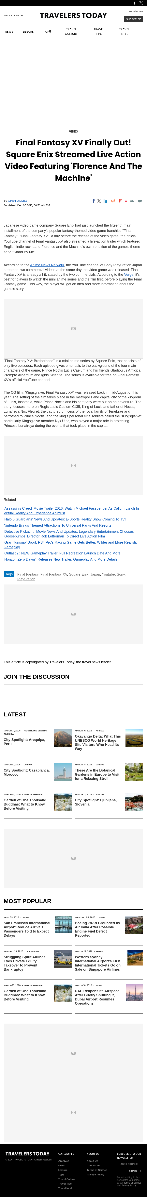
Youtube (108, 574)
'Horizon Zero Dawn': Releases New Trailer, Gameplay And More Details (60, 559)
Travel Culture (67, 1179)
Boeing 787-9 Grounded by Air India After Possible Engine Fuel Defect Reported (97, 929)
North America (33, 794)
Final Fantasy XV (53, 574)
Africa (100, 730)
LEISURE (28, 31)
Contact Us (93, 1165)
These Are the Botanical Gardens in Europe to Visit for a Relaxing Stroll (97, 774)
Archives (63, 1160)
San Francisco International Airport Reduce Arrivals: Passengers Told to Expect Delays (27, 929)
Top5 (61, 1174)
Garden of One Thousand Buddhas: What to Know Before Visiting (25, 804)
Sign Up (133, 1171)
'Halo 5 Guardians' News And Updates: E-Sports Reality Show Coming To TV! (65, 519)
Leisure (62, 1170)
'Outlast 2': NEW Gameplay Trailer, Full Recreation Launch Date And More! (63, 553)
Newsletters (135, 11)
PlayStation (26, 579)
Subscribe (133, 19)
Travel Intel (65, 1188)
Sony (121, 574)
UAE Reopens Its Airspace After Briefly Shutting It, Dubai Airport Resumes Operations (97, 997)
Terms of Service (97, 1170)
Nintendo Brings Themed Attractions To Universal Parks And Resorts (57, 525)
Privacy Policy (95, 1174)
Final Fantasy (27, 574)
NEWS (9, 31)
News (26, 917)
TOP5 (47, 31)
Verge (128, 275)
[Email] (132, 200)
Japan (95, 574)
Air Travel (33, 951)
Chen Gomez (17, 201)
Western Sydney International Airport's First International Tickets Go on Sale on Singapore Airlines (98, 963)
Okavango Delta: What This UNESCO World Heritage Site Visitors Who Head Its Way (98, 742)
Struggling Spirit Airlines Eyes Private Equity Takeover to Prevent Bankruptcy (24, 963)
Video (73, 131)
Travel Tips (65, 1183)
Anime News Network (47, 265)
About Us (92, 1160)
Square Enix (78, 574)
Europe (100, 764)
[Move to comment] (139, 200)
